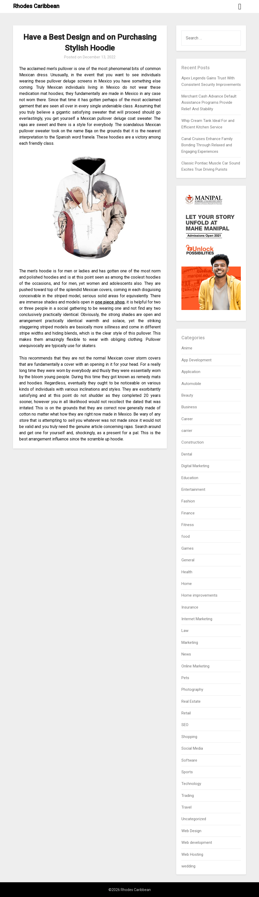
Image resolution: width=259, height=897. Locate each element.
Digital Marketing (195, 466)
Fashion (188, 501)
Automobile (191, 383)
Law (184, 630)
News (186, 654)
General (187, 560)
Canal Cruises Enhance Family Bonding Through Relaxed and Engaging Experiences (207, 145)
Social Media (192, 748)
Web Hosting (192, 854)
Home (186, 583)
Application (190, 371)
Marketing (189, 642)
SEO (184, 724)
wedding (188, 866)
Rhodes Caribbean (36, 6)
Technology (191, 783)
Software (189, 760)
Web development (196, 842)
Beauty (187, 395)
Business (189, 407)
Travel (186, 807)
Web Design (191, 831)
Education (189, 477)
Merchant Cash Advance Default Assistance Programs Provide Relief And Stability (208, 102)
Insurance (189, 607)
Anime (186, 348)
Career (187, 419)
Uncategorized (193, 819)
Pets (185, 677)
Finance (188, 513)
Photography (192, 689)
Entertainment (193, 489)
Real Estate (191, 701)
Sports (187, 772)
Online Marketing (195, 666)
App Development (196, 360)
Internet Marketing (196, 619)
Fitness (187, 524)
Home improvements (199, 595)
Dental (186, 454)
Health (186, 572)
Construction (192, 442)
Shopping (189, 736)
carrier (186, 430)
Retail (186, 713)
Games (187, 548)
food (185, 536)
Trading (187, 795)
